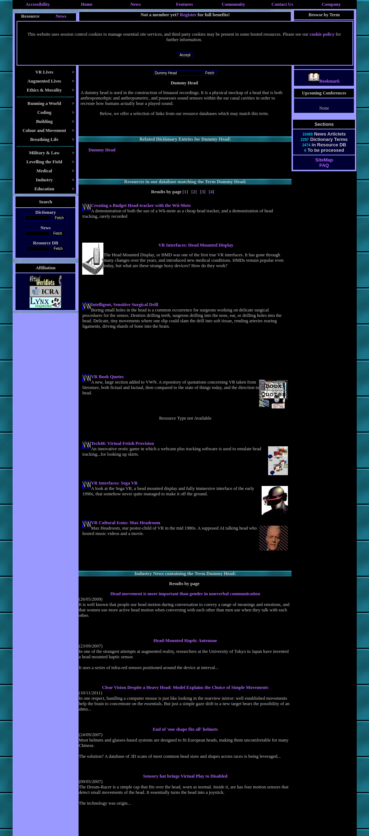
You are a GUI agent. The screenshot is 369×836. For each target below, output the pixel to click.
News (135, 4)
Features (184, 4)
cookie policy (322, 34)
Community (233, 4)
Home (86, 4)
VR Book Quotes (107, 376)
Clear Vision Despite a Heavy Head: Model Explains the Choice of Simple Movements (185, 687)
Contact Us (282, 4)
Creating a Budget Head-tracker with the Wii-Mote (141, 205)
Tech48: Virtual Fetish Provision (122, 443)
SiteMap (324, 166)
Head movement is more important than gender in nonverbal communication (185, 593)
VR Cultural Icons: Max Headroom (125, 522)
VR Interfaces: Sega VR (114, 483)
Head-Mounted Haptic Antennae (185, 640)
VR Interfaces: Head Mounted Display (195, 245)
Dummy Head (101, 149)
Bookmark (324, 87)
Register (188, 14)
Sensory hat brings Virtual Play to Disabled (185, 776)
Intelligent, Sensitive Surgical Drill (124, 304)
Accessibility (38, 4)
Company (331, 4)
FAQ (324, 171)
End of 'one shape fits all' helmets (185, 729)
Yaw (324, 65)
